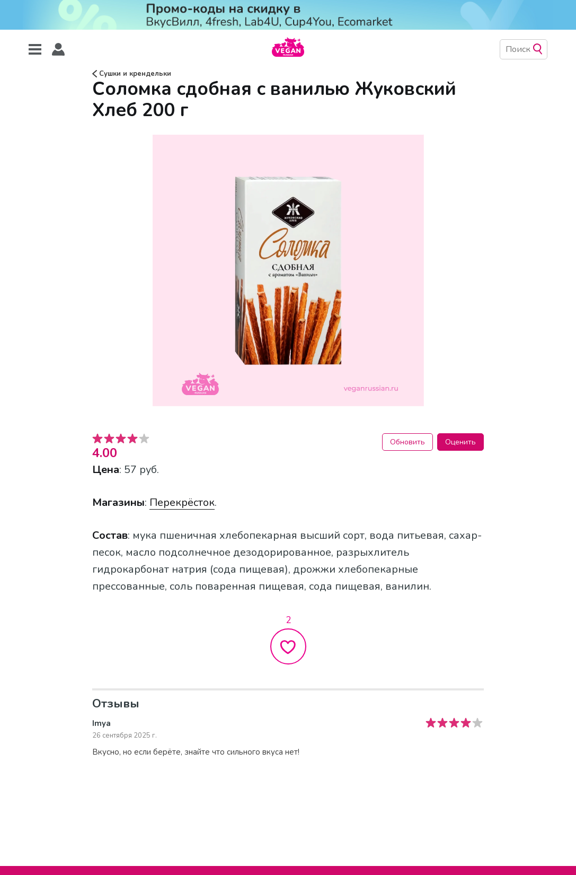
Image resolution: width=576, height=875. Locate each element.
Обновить (407, 442)
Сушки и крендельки (131, 73)
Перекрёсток (182, 502)
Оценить (460, 442)
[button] (58, 49)
